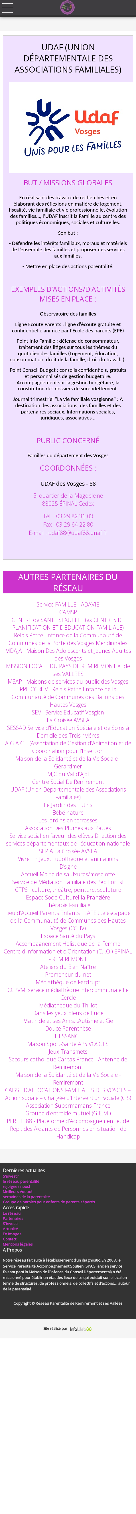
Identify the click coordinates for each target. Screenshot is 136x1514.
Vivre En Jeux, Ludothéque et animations (68, 859)
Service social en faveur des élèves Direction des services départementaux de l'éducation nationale (68, 839)
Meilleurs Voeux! (17, 1191)
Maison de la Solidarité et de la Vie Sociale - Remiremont (68, 1078)
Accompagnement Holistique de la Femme (68, 943)
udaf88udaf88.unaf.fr (77, 533)
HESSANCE (68, 1036)
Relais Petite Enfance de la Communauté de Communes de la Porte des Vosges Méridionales (68, 639)
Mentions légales (18, 1244)
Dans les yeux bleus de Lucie (68, 1013)
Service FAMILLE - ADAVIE (68, 604)
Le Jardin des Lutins (68, 805)
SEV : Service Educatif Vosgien (68, 712)
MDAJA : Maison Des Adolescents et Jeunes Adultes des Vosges (68, 654)
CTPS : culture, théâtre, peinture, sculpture (68, 889)
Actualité (10, 1228)
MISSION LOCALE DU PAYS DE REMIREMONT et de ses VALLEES (68, 670)
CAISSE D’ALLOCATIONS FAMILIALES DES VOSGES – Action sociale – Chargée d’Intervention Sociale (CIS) (68, 1094)
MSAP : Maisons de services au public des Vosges (68, 681)
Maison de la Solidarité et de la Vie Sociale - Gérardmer (68, 762)
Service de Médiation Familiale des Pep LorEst (68, 882)
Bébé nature (68, 812)
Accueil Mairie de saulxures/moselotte (68, 874)
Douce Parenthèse (68, 1028)
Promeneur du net (68, 974)
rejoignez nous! (16, 1186)
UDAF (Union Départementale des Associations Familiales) (68, 793)
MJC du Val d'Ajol (68, 774)
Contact (9, 1239)
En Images (12, 1233)
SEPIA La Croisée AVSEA (68, 851)
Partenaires (13, 1218)
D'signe (68, 866)
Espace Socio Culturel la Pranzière (68, 897)
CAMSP (68, 612)
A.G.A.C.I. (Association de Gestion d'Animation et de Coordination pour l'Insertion (68, 747)
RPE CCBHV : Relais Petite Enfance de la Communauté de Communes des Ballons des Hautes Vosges (68, 696)
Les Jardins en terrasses (68, 820)
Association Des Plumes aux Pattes (68, 828)
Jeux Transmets (68, 1051)
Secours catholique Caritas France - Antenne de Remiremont (68, 1063)
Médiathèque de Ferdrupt (68, 982)
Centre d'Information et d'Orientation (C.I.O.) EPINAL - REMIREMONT (68, 955)
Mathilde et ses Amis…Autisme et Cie (68, 1021)
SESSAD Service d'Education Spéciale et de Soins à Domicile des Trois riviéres (68, 731)
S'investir (11, 1176)
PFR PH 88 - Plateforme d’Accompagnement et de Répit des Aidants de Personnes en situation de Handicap (68, 1128)
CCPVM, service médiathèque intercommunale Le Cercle (68, 993)
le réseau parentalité (21, 1181)
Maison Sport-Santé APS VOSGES (68, 1044)
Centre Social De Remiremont (68, 782)
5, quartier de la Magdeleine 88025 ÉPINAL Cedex (68, 500)
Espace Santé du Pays (68, 936)
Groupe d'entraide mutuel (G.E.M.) (68, 1113)
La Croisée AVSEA (68, 720)
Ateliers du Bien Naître (68, 967)
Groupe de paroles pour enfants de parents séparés (49, 1201)
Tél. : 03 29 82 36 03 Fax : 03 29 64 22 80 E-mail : (61, 524)
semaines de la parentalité (26, 1196)
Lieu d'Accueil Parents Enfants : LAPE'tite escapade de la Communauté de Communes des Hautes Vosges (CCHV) (68, 920)
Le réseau (12, 1213)
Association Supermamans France (68, 1105)
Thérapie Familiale (68, 905)
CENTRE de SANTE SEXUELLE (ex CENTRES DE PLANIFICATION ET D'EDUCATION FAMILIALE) (68, 623)
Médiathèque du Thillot (68, 1005)
